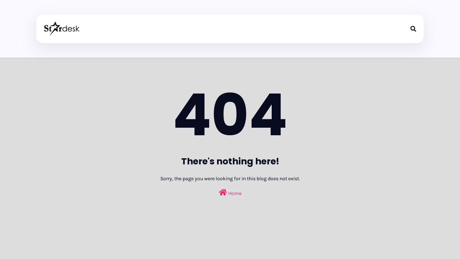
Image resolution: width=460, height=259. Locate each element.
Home (230, 192)
